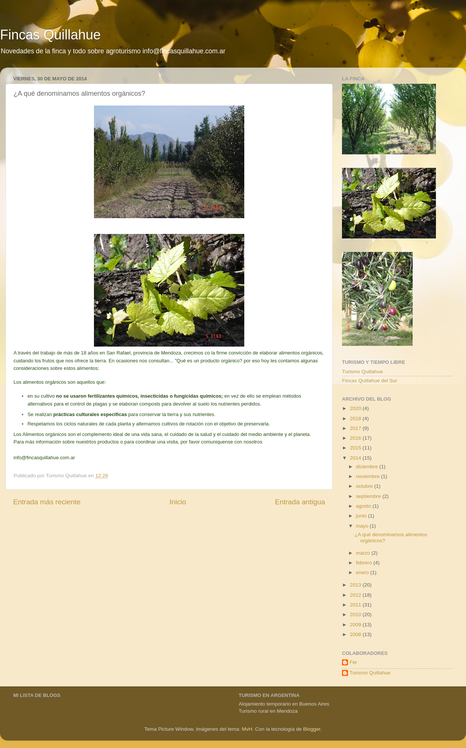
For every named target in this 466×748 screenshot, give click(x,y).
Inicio (177, 502)
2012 (356, 595)
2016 (356, 438)
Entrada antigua (300, 502)
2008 (356, 634)
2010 (356, 614)
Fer (353, 662)
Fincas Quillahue (50, 34)
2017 (356, 428)
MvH (247, 729)
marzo (363, 553)
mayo (363, 526)
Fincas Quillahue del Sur (369, 380)
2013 (356, 585)
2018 (356, 418)
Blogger (311, 729)
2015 (356, 448)
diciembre (367, 466)
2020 (356, 408)
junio (362, 516)
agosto (364, 506)
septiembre (369, 496)
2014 (356, 458)
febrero (365, 563)
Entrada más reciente (47, 502)
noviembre (368, 476)
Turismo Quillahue (362, 371)
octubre (365, 486)
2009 (356, 624)
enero (363, 572)
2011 (356, 605)
